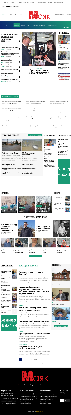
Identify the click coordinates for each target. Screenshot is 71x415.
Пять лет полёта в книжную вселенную (5, 296)
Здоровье (54, 283)
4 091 (35, 359)
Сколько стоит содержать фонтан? (10, 36)
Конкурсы (3, 62)
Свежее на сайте (5, 77)
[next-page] (39, 359)
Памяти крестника (27, 164)
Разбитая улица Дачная (32, 110)
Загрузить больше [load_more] (35, 255)
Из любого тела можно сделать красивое (58, 198)
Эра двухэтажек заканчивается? (9, 69)
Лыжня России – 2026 (58, 204)
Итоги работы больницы (58, 304)
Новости (3, 71)
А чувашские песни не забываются (35, 251)
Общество (17, 249)
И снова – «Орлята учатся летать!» (6, 301)
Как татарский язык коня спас (9, 64)
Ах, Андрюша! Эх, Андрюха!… (62, 251)
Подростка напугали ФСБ (63, 147)
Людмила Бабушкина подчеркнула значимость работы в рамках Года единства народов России (10, 53)
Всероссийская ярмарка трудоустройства (7, 74)
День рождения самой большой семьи (5, 306)
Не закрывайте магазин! (29, 168)
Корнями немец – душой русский (9, 79)
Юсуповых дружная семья (48, 251)
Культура (4, 207)
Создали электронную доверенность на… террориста (63, 151)
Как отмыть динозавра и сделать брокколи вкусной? (5, 290)
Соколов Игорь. (39, 411)
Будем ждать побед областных (6, 271)
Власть (2, 41)
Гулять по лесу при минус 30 (58, 209)
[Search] (67, 400)
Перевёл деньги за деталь (62, 155)
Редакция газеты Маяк (6, 232)
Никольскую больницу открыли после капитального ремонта (60, 285)
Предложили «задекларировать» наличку (62, 143)
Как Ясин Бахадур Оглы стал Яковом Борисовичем (8, 59)
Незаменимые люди (61, 127)
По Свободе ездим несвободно (28, 154)
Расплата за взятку (37, 118)
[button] (6, 25)
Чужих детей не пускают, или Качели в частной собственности (11, 119)
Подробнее (39, 77)
